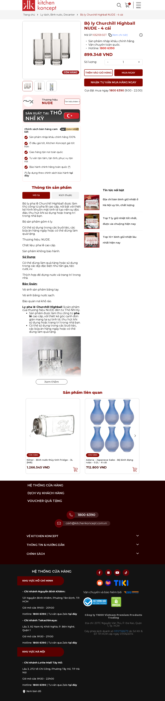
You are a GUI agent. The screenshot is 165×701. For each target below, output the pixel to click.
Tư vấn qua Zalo (62, 613)
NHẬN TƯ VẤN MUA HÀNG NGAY (113, 82)
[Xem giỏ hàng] (127, 4)
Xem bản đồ (31, 691)
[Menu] (137, 5)
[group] (51, 50)
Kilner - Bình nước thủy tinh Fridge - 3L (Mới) (50, 461)
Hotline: (34, 613)
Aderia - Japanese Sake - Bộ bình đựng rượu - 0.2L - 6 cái (109, 461)
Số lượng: (90, 62)
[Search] (119, 5)
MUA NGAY (128, 72)
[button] (135, 435)
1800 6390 (107, 48)
